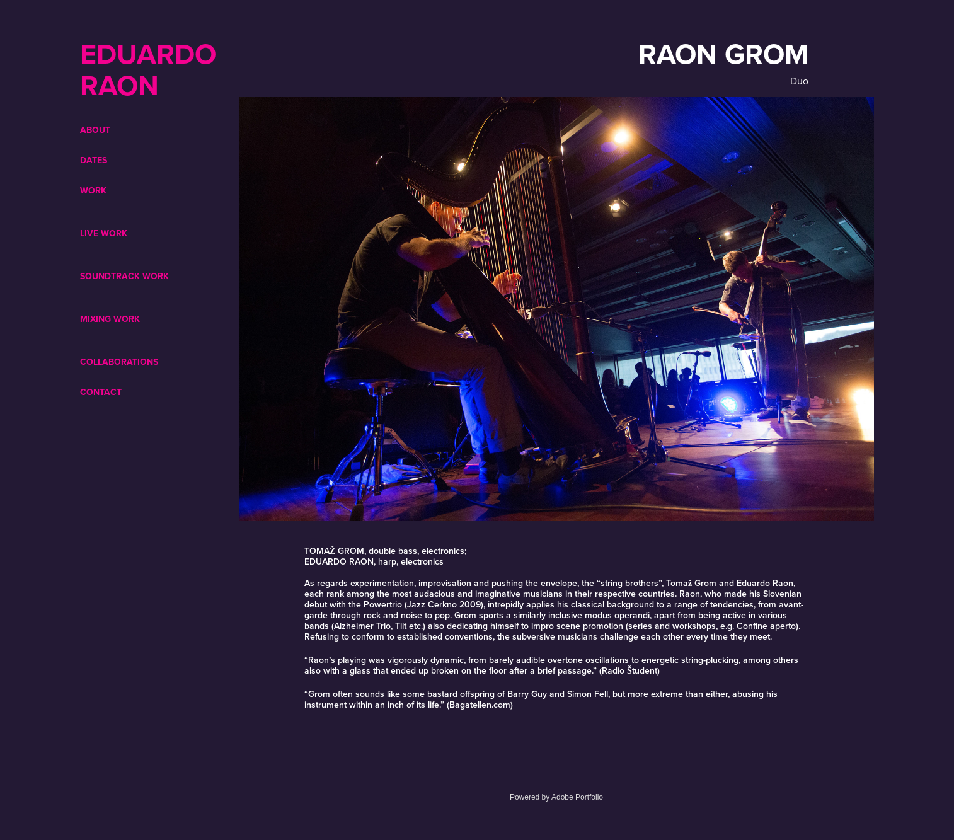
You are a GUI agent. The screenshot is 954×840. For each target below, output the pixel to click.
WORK (93, 190)
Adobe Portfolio (577, 797)
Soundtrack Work (124, 276)
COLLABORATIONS (119, 361)
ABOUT (95, 130)
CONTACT (101, 392)
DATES (93, 160)
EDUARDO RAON (152, 69)
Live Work (103, 233)
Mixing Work (110, 319)
